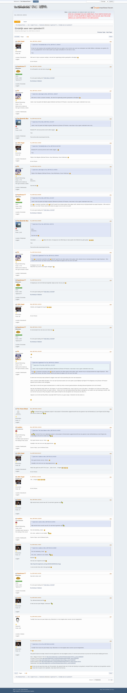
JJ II (18, 616)
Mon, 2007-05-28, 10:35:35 (35, 408)
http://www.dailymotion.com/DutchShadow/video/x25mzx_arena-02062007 (65, 656)
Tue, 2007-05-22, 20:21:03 (35, 252)
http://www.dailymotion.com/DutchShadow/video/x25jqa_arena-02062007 (57, 660)
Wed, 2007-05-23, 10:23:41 (35, 304)
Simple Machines (24, 689)
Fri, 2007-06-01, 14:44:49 (35, 476)
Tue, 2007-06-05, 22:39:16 (35, 640)
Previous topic (101, 32)
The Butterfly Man (22, 118)
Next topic (109, 32)
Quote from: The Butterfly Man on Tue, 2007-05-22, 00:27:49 (46, 146)
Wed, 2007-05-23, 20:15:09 (35, 351)
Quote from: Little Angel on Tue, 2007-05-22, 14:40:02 (45, 169)
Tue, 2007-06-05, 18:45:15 (35, 597)
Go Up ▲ (112, 689)
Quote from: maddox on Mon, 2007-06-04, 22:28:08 (44, 548)
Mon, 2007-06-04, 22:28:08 (35, 518)
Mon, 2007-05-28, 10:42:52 (35, 427)
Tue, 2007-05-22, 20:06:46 (35, 194)
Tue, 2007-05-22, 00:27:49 (35, 118)
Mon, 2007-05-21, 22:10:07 (35, 90)
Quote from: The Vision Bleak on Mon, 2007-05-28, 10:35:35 (46, 430)
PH (18, 90)
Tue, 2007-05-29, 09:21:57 (35, 453)
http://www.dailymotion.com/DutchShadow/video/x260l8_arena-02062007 (60, 658)
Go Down (17, 36)
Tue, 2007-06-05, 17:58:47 (35, 544)
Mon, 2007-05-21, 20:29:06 (35, 66)
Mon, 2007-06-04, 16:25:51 (35, 499)
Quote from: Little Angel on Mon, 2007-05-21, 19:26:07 (45, 94)
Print (110, 36)
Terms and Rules (106, 689)
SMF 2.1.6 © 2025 (16, 689)
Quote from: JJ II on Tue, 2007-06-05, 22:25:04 (43, 644)
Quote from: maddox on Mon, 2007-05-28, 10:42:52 (44, 456)
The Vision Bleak (22, 409)
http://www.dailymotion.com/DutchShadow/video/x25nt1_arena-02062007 (57, 663)
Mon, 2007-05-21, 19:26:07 (35, 41)
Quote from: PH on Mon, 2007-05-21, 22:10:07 (43, 122)
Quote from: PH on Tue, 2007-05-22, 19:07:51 (43, 224)
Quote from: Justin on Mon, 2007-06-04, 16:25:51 (44, 521)
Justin (19, 499)
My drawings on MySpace (36, 81)
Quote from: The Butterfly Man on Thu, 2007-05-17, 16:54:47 (46, 44)
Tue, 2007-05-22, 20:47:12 (35, 280)
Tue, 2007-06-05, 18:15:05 (35, 573)
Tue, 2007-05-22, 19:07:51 (35, 166)
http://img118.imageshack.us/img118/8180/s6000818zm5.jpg (45, 563)
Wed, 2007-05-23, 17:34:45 (35, 327)
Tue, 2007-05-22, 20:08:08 (35, 220)
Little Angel (20, 41)
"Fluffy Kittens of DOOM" (48, 78)
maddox (19, 427)
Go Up (16, 673)
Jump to (91, 679)
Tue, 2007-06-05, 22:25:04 (35, 616)
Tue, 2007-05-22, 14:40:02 (35, 142)
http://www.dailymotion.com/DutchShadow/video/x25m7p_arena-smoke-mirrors (61, 661)
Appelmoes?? (53, 25)
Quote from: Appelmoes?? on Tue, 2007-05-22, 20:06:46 (46, 255)
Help (101, 689)
